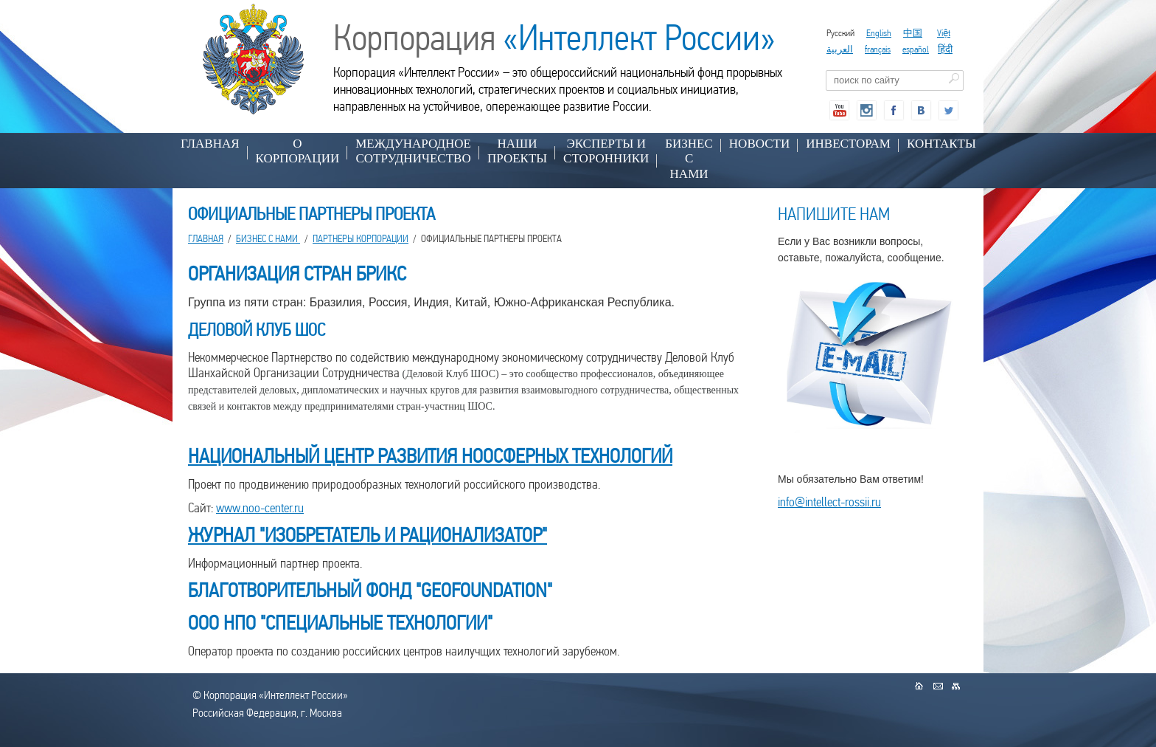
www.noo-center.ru (260, 507)
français (878, 49)
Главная (210, 144)
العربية (839, 49)
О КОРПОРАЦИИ (298, 151)
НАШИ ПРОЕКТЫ (517, 151)
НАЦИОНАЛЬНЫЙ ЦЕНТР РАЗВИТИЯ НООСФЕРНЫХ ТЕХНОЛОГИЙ (430, 455)
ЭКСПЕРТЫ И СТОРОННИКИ (606, 151)
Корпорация (554, 37)
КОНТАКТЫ (941, 144)
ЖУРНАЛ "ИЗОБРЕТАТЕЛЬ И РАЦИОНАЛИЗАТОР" (367, 534)
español (915, 49)
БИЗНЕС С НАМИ (689, 159)
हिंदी (945, 49)
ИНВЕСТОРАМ (848, 144)
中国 (912, 32)
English (878, 32)
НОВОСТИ (759, 144)
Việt (943, 32)
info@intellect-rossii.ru (829, 501)
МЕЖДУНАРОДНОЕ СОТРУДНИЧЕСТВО (413, 151)
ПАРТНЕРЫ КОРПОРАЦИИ (360, 238)
